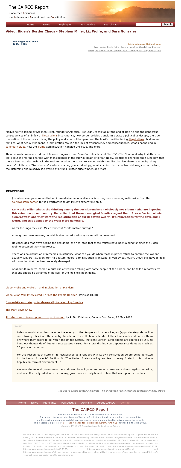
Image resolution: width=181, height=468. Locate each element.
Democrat (156, 47)
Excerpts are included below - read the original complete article (124, 50)
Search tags (111, 24)
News (46, 24)
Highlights (65, 24)
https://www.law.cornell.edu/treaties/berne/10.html (110, 449)
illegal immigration (129, 47)
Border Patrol (113, 47)
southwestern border (25, 202)
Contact (125, 402)
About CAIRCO (106, 402)
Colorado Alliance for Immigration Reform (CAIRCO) (90, 423)
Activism (86, 402)
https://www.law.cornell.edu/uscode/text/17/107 (135, 446)
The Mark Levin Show (19, 309)
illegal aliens (145, 47)
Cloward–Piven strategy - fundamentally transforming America (44, 302)
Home (30, 24)
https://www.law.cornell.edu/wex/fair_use (42, 452)
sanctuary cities (15, 146)
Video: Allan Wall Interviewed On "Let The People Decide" (41, 295)
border (103, 47)
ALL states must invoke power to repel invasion (35, 317)
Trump (41, 146)
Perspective (87, 24)
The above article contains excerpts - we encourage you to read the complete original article (111, 390)
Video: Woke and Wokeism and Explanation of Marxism (40, 287)
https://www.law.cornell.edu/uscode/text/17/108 (45, 449)
